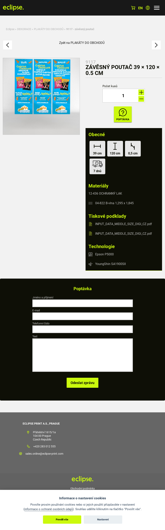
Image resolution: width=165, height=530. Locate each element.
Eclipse (10, 29)
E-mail (36, 310)
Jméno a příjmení (42, 297)
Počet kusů (110, 86)
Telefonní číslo (40, 323)
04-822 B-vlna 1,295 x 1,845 (114, 203)
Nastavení (103, 519)
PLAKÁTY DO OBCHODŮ (48, 29)
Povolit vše (62, 519)
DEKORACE (24, 29)
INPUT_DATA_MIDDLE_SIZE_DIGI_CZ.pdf (123, 224)
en (140, 8)
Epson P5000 (104, 254)
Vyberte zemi (148, 8)
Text (34, 336)
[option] (41, 96)
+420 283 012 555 (44, 446)
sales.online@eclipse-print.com (44, 453)
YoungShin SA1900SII (110, 264)
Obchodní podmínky (82, 488)
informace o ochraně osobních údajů (48, 509)
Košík (133, 8)
